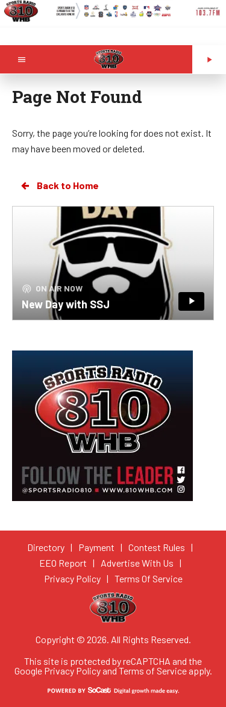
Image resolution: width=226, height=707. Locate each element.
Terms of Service (153, 670)
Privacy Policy (72, 670)
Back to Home (59, 185)
